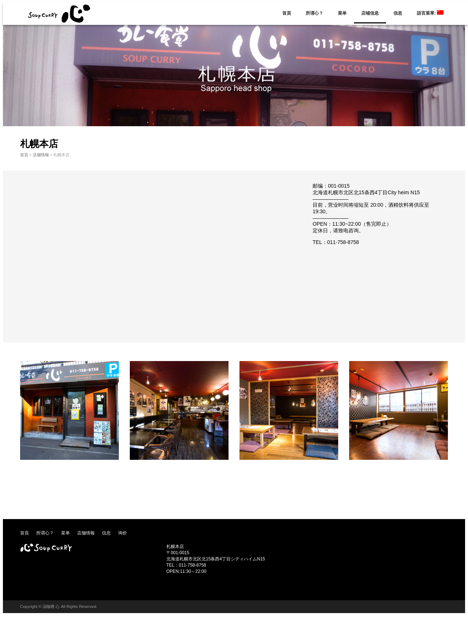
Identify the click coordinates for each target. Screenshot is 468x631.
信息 (397, 13)
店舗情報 (41, 155)
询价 (122, 533)
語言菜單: (430, 13)
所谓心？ (314, 13)
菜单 (342, 13)
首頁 (286, 13)
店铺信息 (370, 13)
